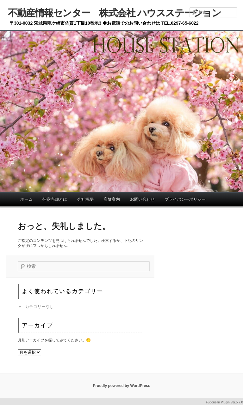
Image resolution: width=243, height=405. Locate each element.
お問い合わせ (142, 199)
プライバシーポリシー (185, 199)
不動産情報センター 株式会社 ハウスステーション (114, 13)
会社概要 (85, 199)
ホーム (26, 199)
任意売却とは (54, 199)
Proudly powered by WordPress (121, 386)
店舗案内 (111, 199)
